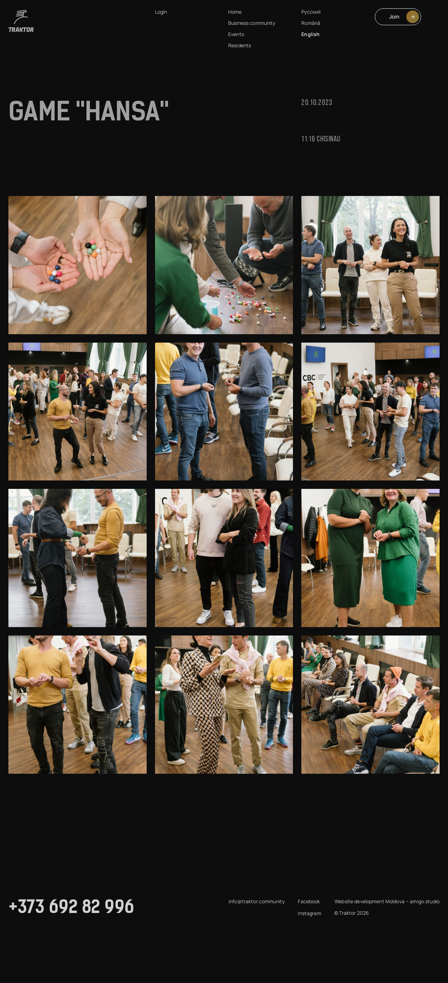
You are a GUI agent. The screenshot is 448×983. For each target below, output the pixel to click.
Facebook (309, 901)
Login (161, 11)
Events (236, 34)
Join (404, 16)
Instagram (309, 913)
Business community (251, 23)
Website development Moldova (370, 901)
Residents (239, 45)
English (310, 34)
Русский (311, 11)
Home (235, 11)
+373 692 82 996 (71, 909)
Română (310, 23)
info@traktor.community (257, 901)
